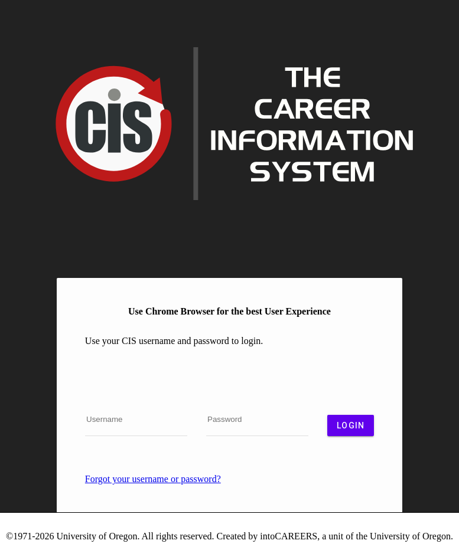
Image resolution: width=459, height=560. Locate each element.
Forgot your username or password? (153, 479)
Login (350, 425)
